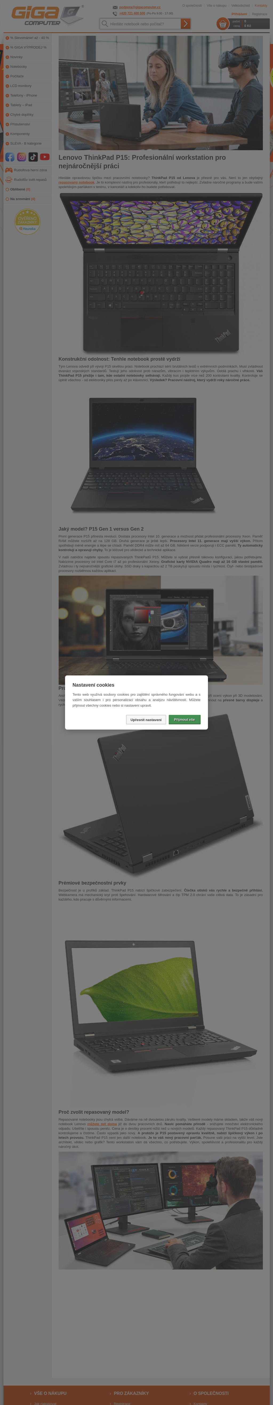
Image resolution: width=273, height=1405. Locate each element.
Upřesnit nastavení (146, 720)
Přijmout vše (184, 720)
